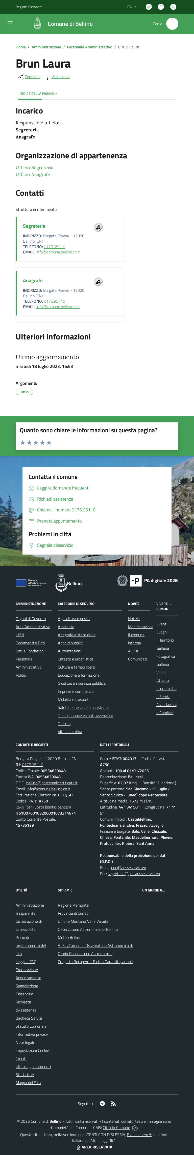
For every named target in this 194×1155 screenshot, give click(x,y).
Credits (21, 1058)
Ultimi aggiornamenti (33, 1066)
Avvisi (133, 651)
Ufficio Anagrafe (33, 174)
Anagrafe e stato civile (76, 635)
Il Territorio (165, 640)
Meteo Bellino (69, 937)
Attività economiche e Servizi (166, 688)
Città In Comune (116, 1127)
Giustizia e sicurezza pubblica (82, 683)
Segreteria (34, 226)
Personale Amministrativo (89, 47)
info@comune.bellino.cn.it (58, 252)
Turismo (64, 723)
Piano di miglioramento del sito (31, 945)
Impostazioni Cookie (32, 1050)
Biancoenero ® (139, 1135)
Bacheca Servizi (29, 1018)
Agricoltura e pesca (74, 619)
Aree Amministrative (33, 627)
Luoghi (161, 632)
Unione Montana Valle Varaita (83, 921)
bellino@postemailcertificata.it (52, 783)
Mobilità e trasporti (73, 699)
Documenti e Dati (30, 643)
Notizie (134, 619)
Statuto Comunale (31, 1026)
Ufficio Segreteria (34, 167)
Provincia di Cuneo (73, 913)
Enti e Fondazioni (30, 651)
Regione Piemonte (73, 905)
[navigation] (10, 23)
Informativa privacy (32, 1034)
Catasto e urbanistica (75, 659)
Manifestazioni (140, 627)
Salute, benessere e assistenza (83, 707)
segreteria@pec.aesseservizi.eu (134, 874)
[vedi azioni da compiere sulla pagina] (56, 77)
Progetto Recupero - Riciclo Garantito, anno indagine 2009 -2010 (113, 962)
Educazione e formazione (79, 675)
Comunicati (137, 659)
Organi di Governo (31, 619)
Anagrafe (33, 280)
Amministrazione (46, 47)
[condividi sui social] (28, 77)
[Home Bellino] (60, 23)
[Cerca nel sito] (172, 24)
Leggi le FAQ (26, 962)
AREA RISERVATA (94, 1147)
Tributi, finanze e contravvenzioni (85, 715)
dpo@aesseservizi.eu (128, 867)
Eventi (161, 624)
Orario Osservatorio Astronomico (85, 953)
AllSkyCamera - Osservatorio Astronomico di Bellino (101, 945)
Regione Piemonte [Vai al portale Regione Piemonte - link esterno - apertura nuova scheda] (29, 6)
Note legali (25, 1042)
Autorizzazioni (69, 651)
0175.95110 (54, 247)
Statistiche (25, 1075)
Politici (21, 675)
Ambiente (66, 627)
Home (21, 47)
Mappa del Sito (28, 1083)
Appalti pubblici (70, 643)
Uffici (20, 635)
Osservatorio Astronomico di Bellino (88, 929)
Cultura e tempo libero (76, 667)
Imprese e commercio (75, 691)
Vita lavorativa (70, 732)
